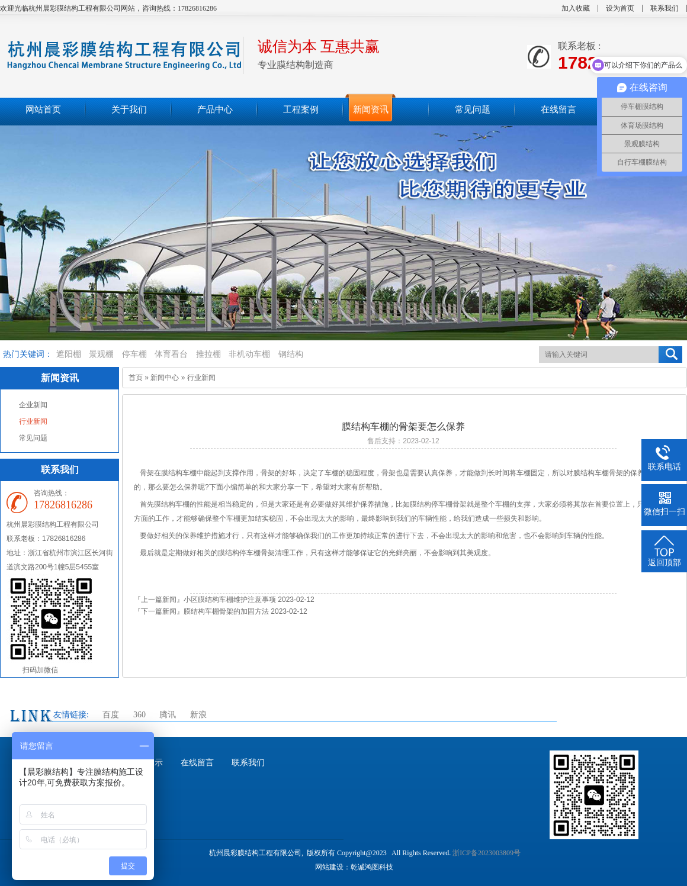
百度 (110, 714)
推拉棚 (208, 354)
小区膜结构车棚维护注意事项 (230, 599)
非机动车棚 (249, 354)
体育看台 (171, 354)
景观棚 (101, 354)
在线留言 (197, 762)
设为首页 (620, 8)
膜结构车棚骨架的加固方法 (226, 611)
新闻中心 (164, 377)
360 (139, 714)
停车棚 (134, 354)
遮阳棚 (68, 354)
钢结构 (290, 354)
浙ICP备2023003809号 (486, 853)
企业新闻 (33, 405)
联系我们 (664, 8)
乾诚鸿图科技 (372, 867)
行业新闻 (33, 421)
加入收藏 (575, 8)
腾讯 (167, 714)
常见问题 (33, 438)
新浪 (198, 714)
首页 (136, 377)
